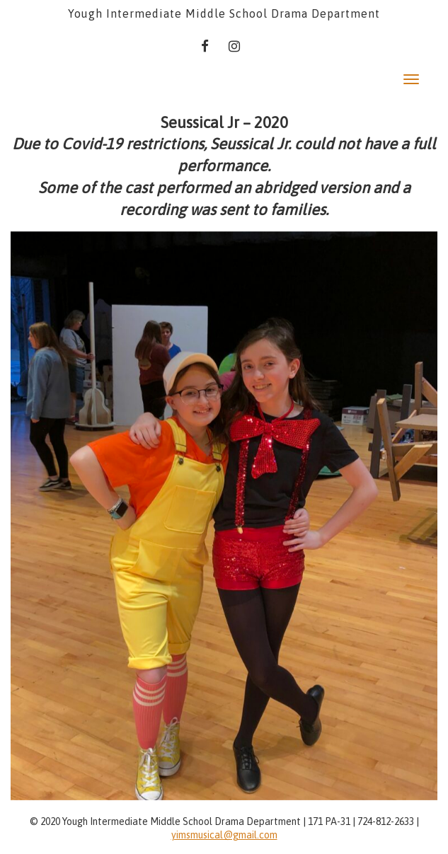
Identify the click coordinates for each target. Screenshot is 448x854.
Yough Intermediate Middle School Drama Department (224, 13)
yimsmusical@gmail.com (224, 835)
